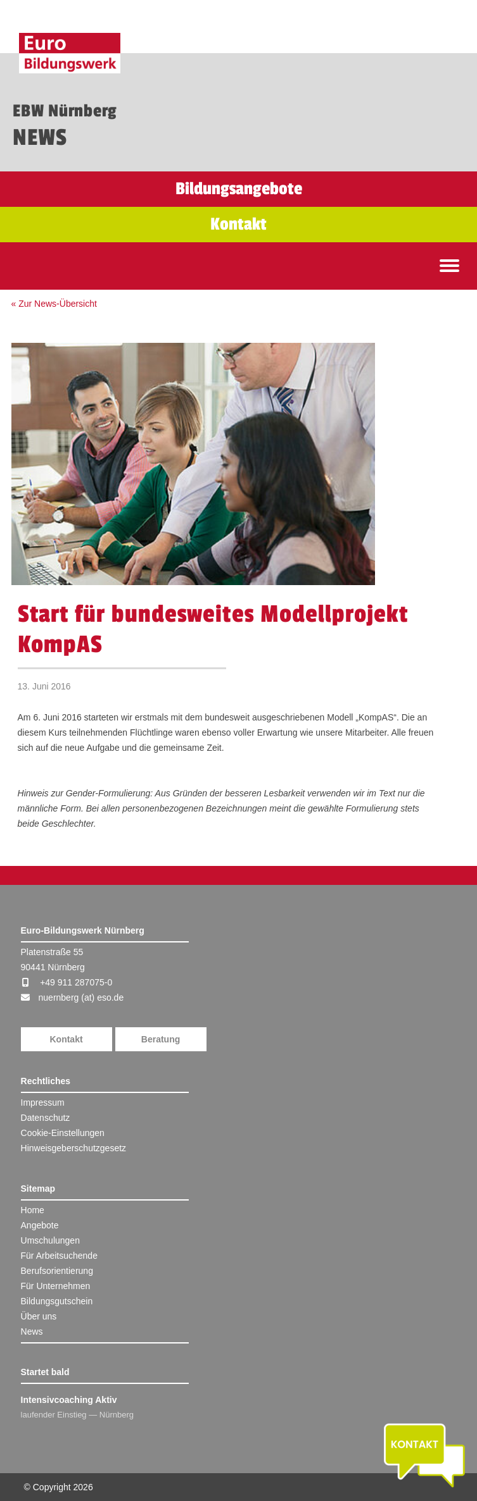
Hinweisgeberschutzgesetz (74, 1148)
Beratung (160, 1039)
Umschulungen (50, 1240)
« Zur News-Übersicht (54, 304)
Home (32, 1210)
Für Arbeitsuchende (59, 1256)
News (32, 1331)
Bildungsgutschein (57, 1301)
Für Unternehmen (56, 1286)
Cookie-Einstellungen (63, 1133)
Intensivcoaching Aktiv (69, 1400)
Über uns (39, 1316)
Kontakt (65, 1039)
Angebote (40, 1225)
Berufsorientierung (57, 1271)
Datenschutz (45, 1118)
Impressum (43, 1102)
